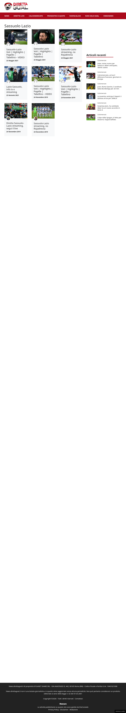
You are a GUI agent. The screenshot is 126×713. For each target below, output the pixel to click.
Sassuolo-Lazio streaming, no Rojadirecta (68, 52)
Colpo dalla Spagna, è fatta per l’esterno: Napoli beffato (109, 118)
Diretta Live (19, 16)
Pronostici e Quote (56, 16)
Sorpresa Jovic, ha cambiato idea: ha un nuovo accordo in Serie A (108, 108)
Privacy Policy (53, 709)
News (6, 16)
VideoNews (108, 16)
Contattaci (79, 699)
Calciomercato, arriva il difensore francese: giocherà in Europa (109, 77)
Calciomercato (36, 16)
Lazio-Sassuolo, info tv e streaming (14, 89)
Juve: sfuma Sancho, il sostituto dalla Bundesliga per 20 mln (109, 88)
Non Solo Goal (92, 16)
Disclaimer (64, 709)
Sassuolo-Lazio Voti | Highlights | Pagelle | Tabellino (43, 52)
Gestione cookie (120, 711)
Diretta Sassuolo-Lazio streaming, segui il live (15, 126)
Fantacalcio (75, 16)
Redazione (74, 709)
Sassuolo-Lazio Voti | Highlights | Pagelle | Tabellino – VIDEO (15, 53)
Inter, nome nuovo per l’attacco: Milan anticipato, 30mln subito (107, 65)
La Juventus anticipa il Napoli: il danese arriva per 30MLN (109, 97)
